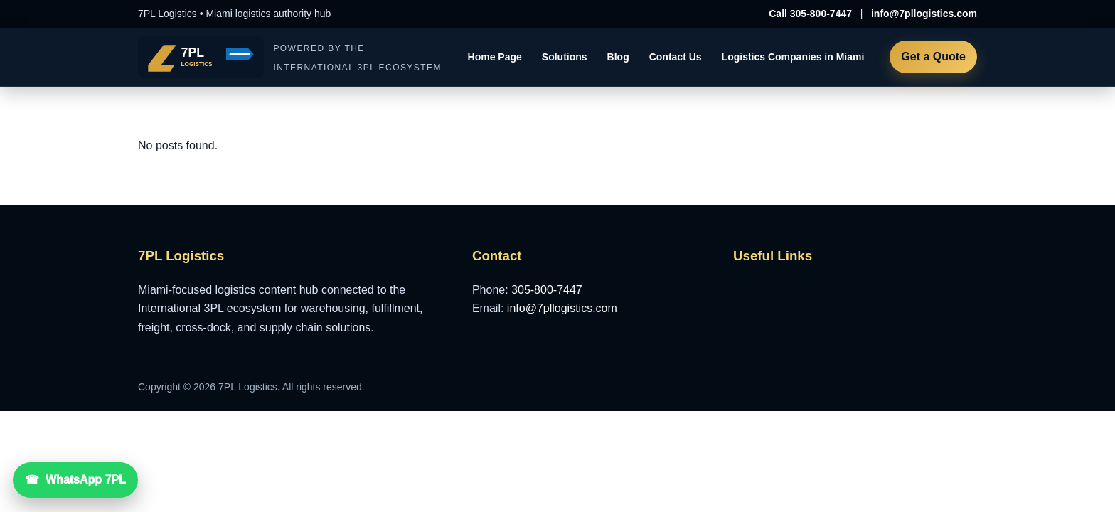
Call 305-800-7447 (810, 13)
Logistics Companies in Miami (793, 57)
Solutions (564, 57)
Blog (618, 57)
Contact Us (675, 57)
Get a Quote (933, 56)
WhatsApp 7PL (86, 480)
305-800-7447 (546, 290)
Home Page (495, 57)
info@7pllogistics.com (924, 13)
